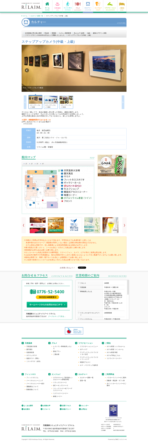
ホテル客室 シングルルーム (116, 346)
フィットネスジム (32, 377)
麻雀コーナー (57, 396)
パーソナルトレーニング (34, 380)
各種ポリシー (66, 409)
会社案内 (27, 409)
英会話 (46, 33)
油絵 (88, 33)
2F (32, 164)
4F (43, 164)
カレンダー (85, 405)
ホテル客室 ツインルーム (115, 349)
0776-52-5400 (28, 124)
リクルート (46, 409)
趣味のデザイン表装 (99, 33)
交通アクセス (66, 405)
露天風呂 (29, 349)
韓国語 (54, 33)
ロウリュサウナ (31, 355)
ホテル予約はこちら (113, 355)
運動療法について (32, 386)
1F (26, 164)
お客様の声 (46, 405)
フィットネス (30, 374)
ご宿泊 (108, 343)
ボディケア (83, 349)
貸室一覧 (83, 380)
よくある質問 (28, 405)
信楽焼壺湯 (30, 352)
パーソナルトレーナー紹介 (35, 383)
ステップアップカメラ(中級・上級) (79, 35)
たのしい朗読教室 (65, 33)
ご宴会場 (56, 354)
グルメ (54, 343)
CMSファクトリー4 (120, 439)
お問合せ (84, 409)
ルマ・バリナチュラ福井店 (89, 365)
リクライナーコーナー (114, 358)
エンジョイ (56, 374)
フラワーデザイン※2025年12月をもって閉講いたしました (45, 35)
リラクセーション (85, 343)
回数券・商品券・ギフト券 (116, 380)
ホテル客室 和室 (112, 352)
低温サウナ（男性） (33, 358)
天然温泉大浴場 (31, 346)
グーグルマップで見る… (57, 316)
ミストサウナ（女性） (33, 361)
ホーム (25, 16)
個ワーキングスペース (60, 385)
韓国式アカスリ (85, 362)
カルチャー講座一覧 (36, 16)
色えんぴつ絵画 (79, 33)
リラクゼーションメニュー (89, 346)
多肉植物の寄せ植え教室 (33, 33)
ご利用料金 (109, 374)
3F (37, 164)
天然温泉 (28, 343)
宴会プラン (57, 351)
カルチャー (82, 374)
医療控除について (32, 389)
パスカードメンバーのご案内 (116, 377)
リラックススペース (60, 382)
